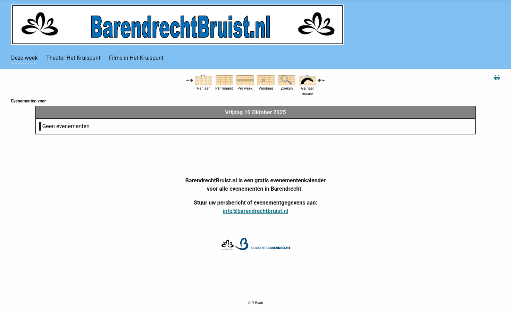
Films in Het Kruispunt (136, 58)
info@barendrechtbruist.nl (255, 211)
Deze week (24, 58)
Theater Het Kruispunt (73, 58)
